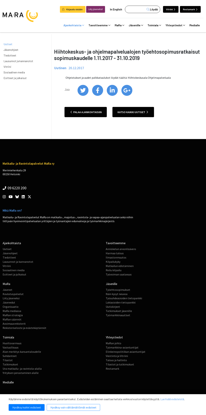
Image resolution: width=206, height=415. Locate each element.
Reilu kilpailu (113, 270)
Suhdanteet (10, 356)
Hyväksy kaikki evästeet (26, 407)
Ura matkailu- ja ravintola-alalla (22, 368)
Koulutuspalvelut (13, 294)
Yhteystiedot (175, 25)
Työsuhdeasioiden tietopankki (124, 298)
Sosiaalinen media (14, 72)
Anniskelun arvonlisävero (121, 249)
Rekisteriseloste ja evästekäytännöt (24, 328)
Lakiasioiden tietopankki (121, 302)
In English (116, 9)
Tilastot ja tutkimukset (120, 364)
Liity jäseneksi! (95, 9)
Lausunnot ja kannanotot (18, 61)
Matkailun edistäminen (120, 266)
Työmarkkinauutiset (118, 315)
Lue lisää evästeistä (172, 399)
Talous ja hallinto (116, 360)
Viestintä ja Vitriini (117, 356)
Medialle (194, 25)
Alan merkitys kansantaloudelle (22, 351)
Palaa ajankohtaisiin (86, 112)
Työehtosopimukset (118, 289)
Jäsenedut (9, 302)
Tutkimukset (10, 364)
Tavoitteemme (99, 25)
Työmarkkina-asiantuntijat (122, 347)
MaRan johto (113, 343)
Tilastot (8, 360)
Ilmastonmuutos (116, 257)
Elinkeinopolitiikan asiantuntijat (125, 351)
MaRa (119, 25)
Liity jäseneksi (11, 298)
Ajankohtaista (73, 25)
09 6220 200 (14, 188)
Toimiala (154, 25)
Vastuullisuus (11, 347)
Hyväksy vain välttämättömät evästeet (73, 407)
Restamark (190, 9)
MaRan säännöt (12, 319)
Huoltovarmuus (12, 343)
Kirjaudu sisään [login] (72, 9)
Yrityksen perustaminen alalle (21, 373)
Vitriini (170, 9)
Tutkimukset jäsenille (119, 311)
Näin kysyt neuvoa (116, 294)
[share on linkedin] (112, 95)
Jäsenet (7, 289)
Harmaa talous (115, 253)
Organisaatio (11, 306)
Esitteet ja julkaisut (15, 78)
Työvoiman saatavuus (119, 274)
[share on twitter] (83, 95)
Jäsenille (136, 25)
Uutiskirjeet (113, 306)
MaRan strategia (13, 315)
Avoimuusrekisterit (14, 323)
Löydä (152, 9)
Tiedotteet (10, 55)
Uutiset (8, 44)
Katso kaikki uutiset (133, 112)
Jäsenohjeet (11, 49)
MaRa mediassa (12, 311)
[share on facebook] (98, 95)
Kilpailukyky (113, 261)
